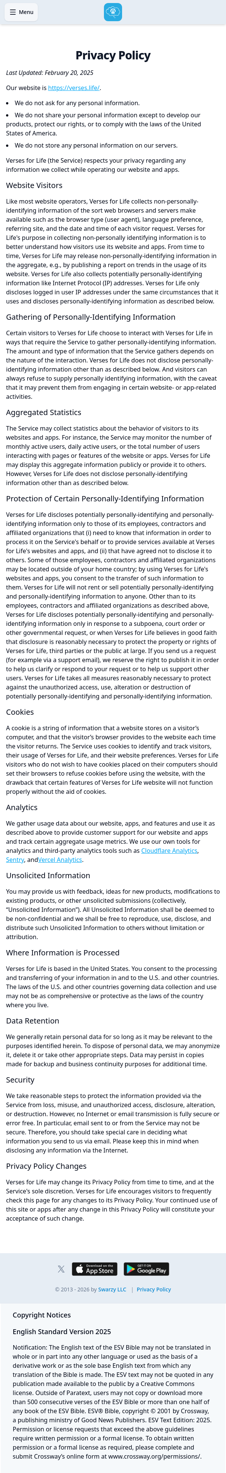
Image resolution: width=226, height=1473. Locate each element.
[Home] (113, 12)
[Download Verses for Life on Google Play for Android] (146, 1269)
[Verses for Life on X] (61, 1269)
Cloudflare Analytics (169, 850)
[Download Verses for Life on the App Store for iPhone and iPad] (95, 1269)
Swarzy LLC (112, 1289)
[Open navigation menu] (21, 12)
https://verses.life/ (73, 88)
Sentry (15, 859)
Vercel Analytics (60, 859)
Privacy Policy (154, 1289)
